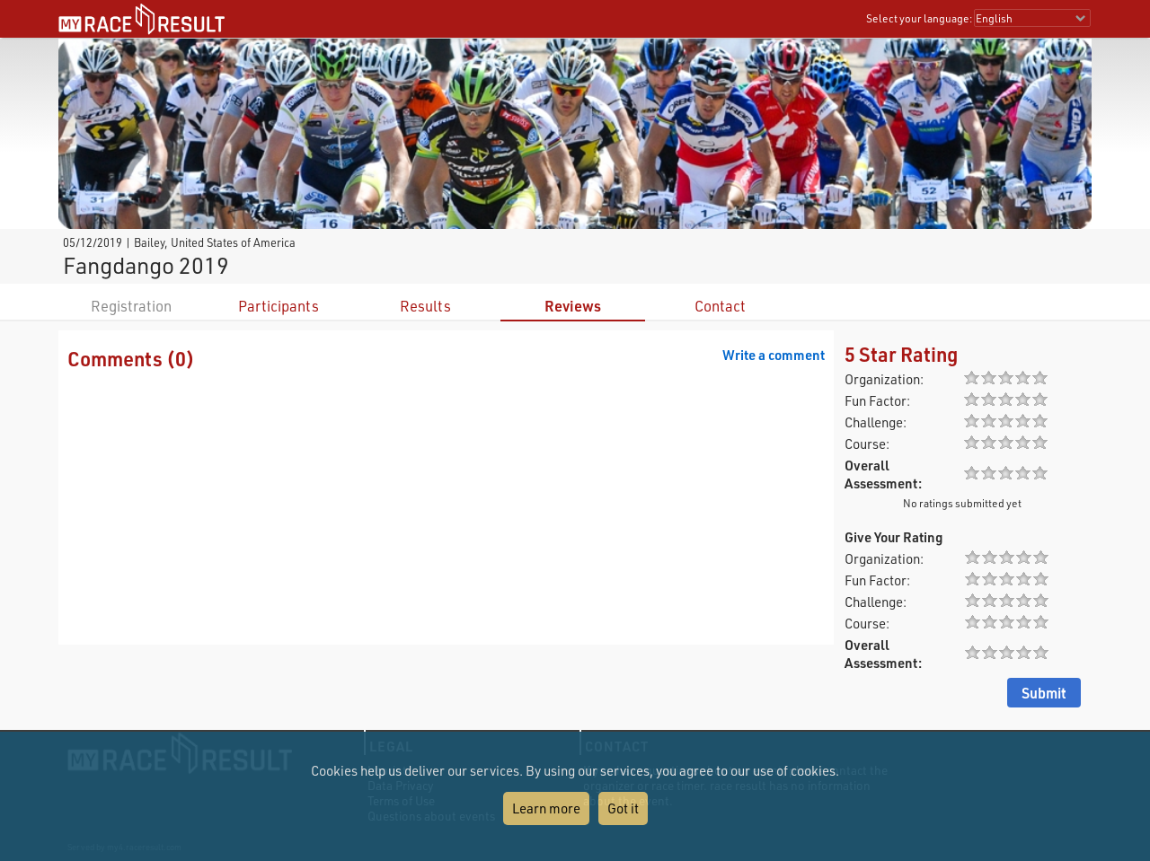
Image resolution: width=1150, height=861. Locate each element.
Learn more (546, 808)
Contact (720, 305)
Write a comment (773, 355)
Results (425, 305)
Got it (623, 808)
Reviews (572, 305)
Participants (278, 305)
